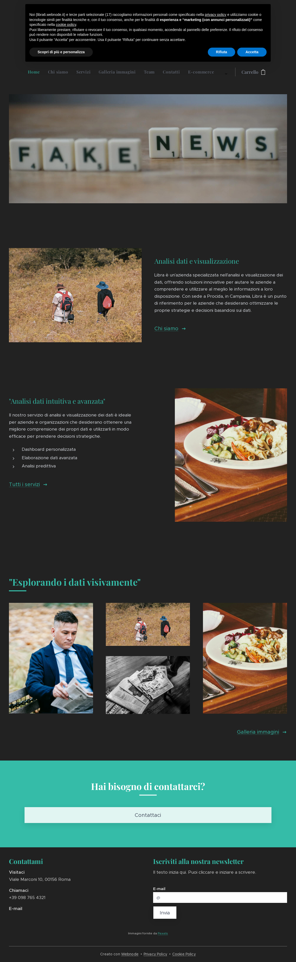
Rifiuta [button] (221, 52)
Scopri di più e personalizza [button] (61, 52)
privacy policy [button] (215, 15)
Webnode (130, 954)
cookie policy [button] (66, 25)
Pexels (163, 933)
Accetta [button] (251, 52)
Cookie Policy (184, 954)
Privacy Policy (155, 954)
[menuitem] (96, 72)
